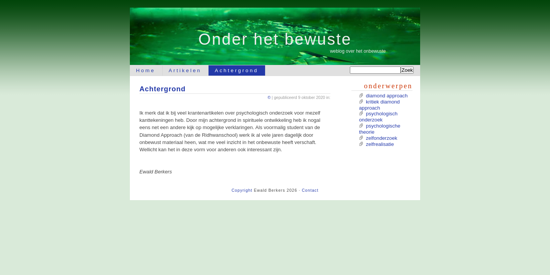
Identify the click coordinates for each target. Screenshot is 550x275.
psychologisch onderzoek (378, 117)
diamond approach (387, 96)
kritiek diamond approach (379, 105)
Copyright (241, 190)
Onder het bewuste (274, 39)
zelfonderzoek (381, 138)
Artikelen (185, 70)
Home (145, 70)
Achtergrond (236, 70)
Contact (310, 190)
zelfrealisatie (380, 144)
